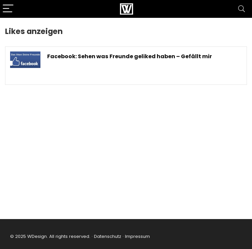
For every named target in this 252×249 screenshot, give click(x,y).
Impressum (137, 236)
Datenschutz (107, 236)
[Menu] (8, 9)
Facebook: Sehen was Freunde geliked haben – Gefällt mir (129, 56)
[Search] (241, 9)
